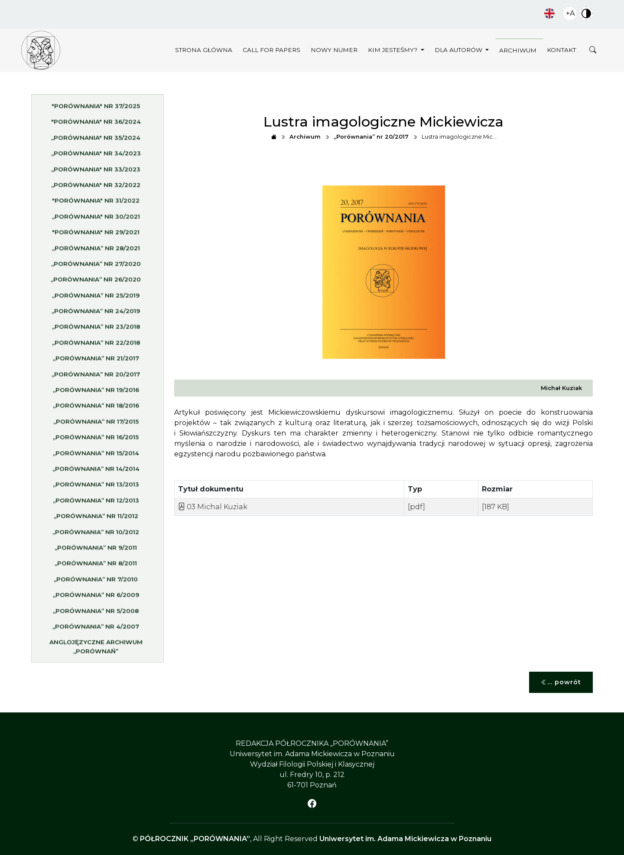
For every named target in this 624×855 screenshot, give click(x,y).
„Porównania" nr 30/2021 (96, 219)
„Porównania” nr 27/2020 (96, 266)
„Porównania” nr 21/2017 (96, 361)
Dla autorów (459, 49)
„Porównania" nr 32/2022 (95, 187)
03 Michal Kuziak (212, 507)
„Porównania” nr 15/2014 (96, 455)
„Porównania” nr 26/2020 (96, 282)
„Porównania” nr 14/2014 (96, 471)
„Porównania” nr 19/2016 (96, 392)
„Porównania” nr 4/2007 (95, 629)
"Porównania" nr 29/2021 (96, 234)
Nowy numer (334, 49)
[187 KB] (495, 507)
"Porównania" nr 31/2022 (96, 203)
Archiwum (517, 50)
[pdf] (416, 507)
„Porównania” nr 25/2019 (96, 298)
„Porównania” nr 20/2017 (96, 377)
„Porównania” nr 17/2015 (96, 424)
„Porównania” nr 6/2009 (96, 597)
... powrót (561, 682)
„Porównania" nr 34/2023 (96, 156)
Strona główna (203, 49)
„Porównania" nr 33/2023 (95, 171)
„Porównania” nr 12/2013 (96, 503)
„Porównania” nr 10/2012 (95, 534)
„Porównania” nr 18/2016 (96, 408)
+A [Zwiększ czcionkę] (570, 13)
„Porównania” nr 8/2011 (96, 565)
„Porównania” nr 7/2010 (96, 582)
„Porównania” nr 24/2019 (96, 313)
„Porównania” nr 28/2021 (96, 250)
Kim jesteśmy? (393, 49)
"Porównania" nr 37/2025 (96, 108)
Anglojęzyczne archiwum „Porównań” (96, 649)
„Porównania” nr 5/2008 (96, 613)
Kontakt (561, 49)
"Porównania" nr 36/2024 (96, 124)
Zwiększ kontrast (586, 13)
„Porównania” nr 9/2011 (96, 550)
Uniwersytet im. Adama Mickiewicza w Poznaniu (405, 839)
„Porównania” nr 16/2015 (96, 439)
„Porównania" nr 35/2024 (95, 140)
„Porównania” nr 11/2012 (96, 518)
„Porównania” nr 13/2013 (96, 487)
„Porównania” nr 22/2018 (96, 345)
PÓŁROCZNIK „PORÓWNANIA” (195, 839)
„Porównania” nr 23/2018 (96, 329)
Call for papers (271, 49)
